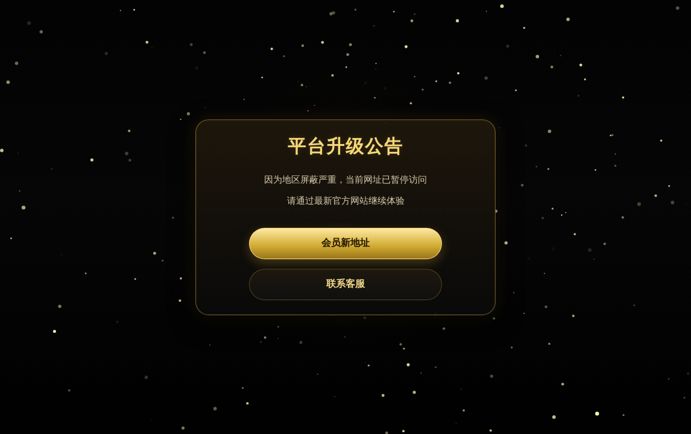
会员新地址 (345, 242)
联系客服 (345, 283)
